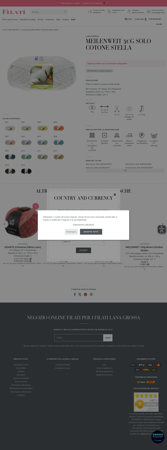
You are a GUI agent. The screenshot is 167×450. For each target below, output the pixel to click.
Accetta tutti (91, 232)
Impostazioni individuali (83, 224)
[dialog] (83, 225)
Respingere (71, 232)
